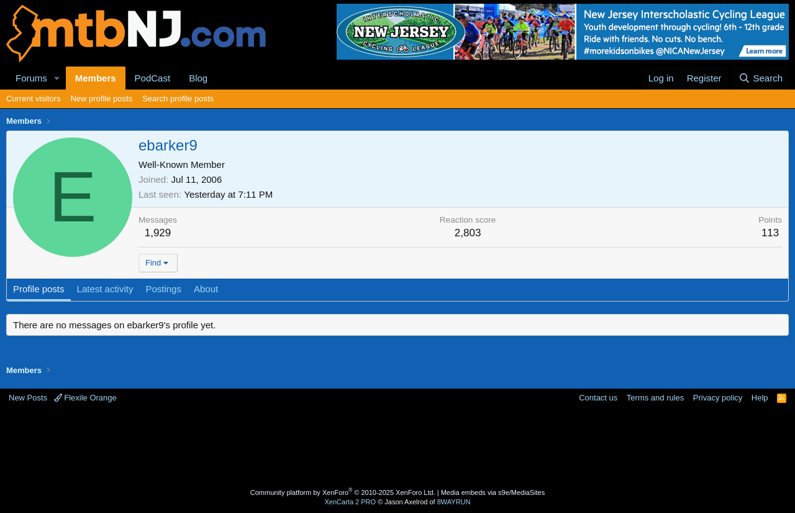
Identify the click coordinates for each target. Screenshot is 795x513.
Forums (31, 78)
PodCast (153, 78)
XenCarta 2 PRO (350, 502)
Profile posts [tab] (39, 289)
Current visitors (33, 98)
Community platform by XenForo (342, 492)
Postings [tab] (163, 289)
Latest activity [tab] (105, 289)
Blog (198, 78)
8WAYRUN (454, 502)
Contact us (598, 397)
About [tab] (206, 289)
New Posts (28, 397)
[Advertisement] (348, 444)
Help (760, 397)
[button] (57, 78)
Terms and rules (655, 397)
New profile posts (101, 98)
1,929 (158, 233)
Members (95, 78)
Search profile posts (178, 98)
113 (770, 233)
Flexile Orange (85, 397)
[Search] (760, 78)
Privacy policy (717, 397)
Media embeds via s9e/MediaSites (493, 492)
